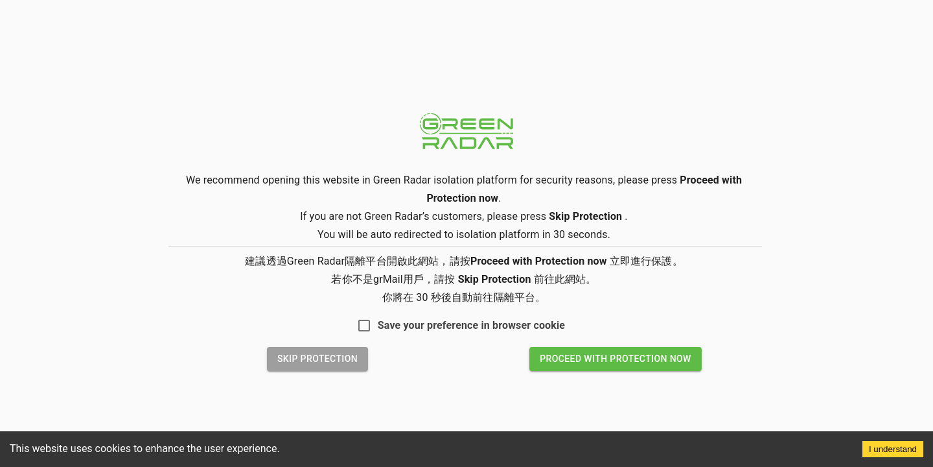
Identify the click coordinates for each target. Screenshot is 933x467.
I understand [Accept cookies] (893, 449)
